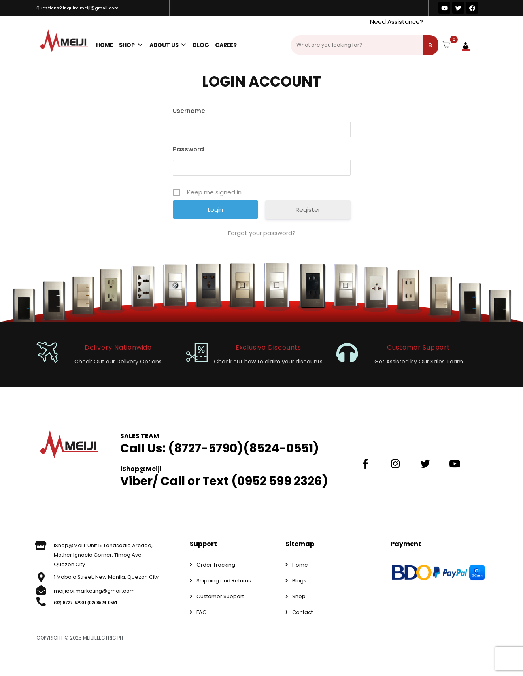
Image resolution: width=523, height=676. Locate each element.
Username (189, 111)
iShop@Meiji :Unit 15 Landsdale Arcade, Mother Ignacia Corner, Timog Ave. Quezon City (103, 555)
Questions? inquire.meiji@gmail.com (77, 8)
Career (226, 45)
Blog (201, 45)
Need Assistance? (396, 21)
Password (188, 149)
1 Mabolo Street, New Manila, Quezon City (106, 577)
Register (308, 209)
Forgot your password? (261, 233)
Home (104, 45)
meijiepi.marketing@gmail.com (94, 591)
